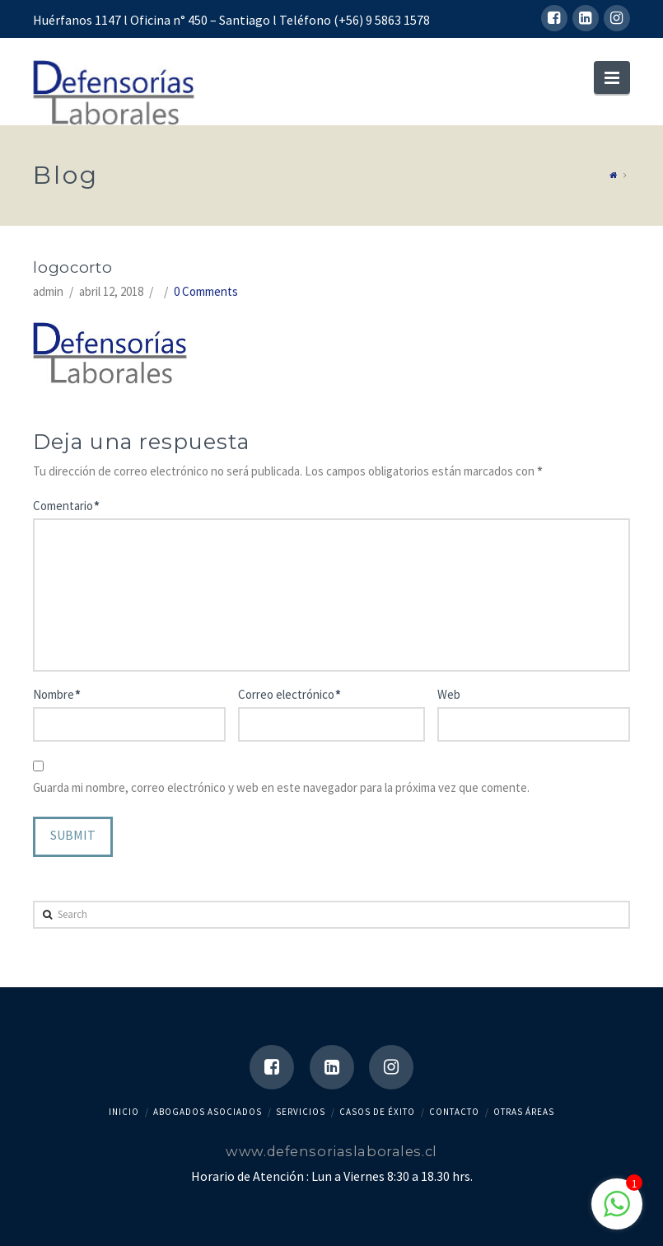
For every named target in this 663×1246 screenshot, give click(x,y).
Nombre (56, 694)
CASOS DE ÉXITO (377, 1111)
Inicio (124, 1111)
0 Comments (206, 291)
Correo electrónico (289, 694)
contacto (454, 1111)
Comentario (66, 505)
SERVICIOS (300, 1111)
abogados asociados (207, 1111)
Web (448, 694)
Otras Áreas (523, 1111)
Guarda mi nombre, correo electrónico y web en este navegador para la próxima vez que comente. (281, 787)
